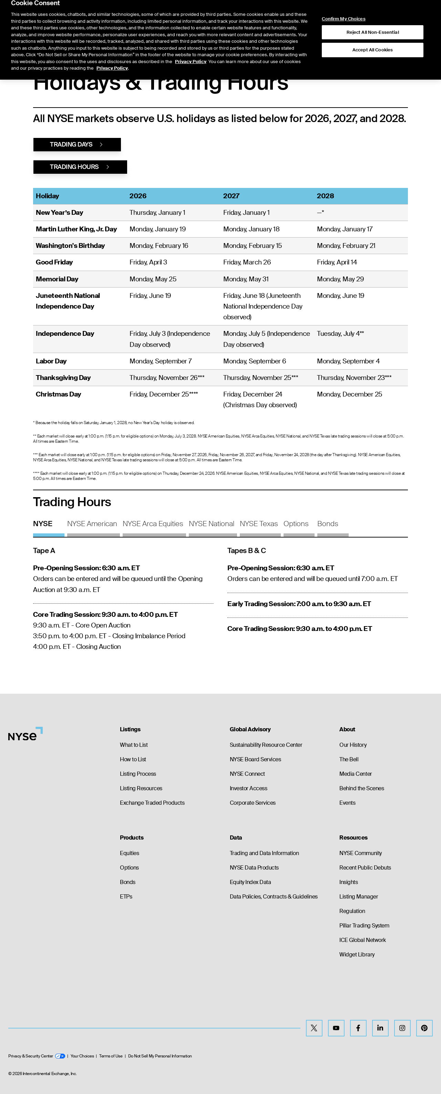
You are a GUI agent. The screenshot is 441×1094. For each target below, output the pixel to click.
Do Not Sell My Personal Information (160, 1056)
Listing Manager (358, 896)
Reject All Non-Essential (373, 15)
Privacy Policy (190, 44)
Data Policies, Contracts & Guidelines (274, 896)
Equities (129, 853)
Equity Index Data (250, 882)
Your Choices (82, 1056)
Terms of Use (110, 1056)
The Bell (348, 759)
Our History (352, 745)
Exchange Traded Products (152, 802)
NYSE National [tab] (211, 523)
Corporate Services (253, 802)
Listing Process (138, 773)
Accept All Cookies (372, 33)
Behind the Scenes (361, 788)
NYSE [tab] (42, 523)
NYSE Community (360, 853)
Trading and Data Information (264, 853)
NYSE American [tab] (92, 523)
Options (129, 867)
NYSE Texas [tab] (259, 523)
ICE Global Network (362, 940)
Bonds (127, 882)
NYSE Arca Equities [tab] (153, 523)
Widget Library (356, 954)
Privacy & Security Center (36, 1056)
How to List (133, 759)
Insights (348, 882)
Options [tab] (296, 523)
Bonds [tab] (327, 523)
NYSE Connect (247, 773)
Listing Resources (141, 788)
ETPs (126, 896)
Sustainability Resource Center (266, 745)
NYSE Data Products (254, 867)
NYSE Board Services (255, 759)
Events (347, 802)
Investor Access (248, 788)
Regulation (352, 911)
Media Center (355, 773)
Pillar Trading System (364, 925)
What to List (133, 745)
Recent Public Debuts (365, 867)
